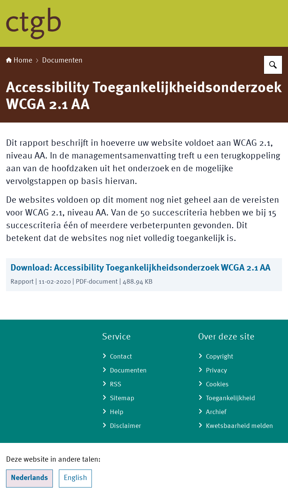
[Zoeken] (273, 65)
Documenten (62, 60)
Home (19, 60)
